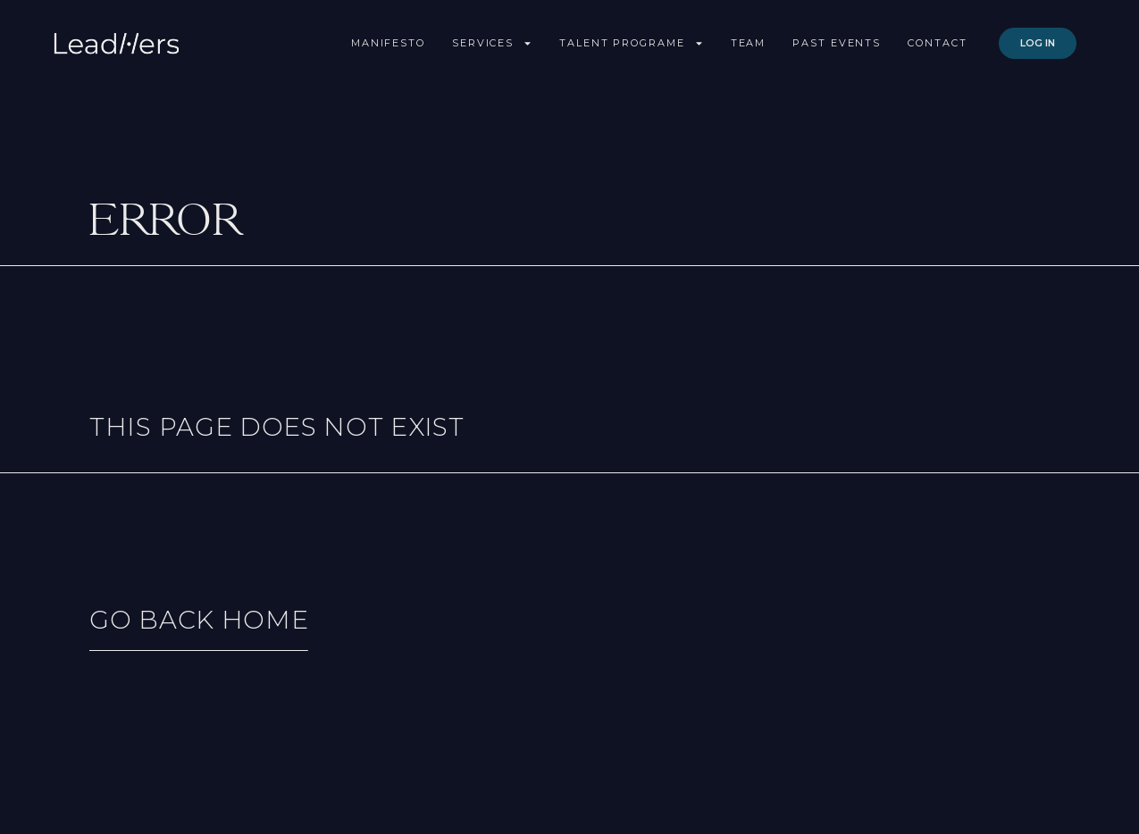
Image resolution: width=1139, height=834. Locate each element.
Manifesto (388, 43)
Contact (937, 43)
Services (492, 43)
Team (748, 43)
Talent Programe (631, 43)
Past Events (836, 43)
